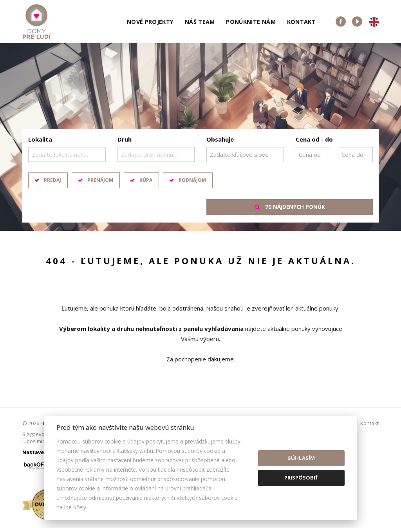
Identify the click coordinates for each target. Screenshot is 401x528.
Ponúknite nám (251, 21)
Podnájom (192, 180)
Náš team (200, 21)
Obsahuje (220, 139)
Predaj (52, 180)
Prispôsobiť (301, 477)
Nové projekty (150, 21)
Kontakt (301, 21)
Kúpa (145, 180)
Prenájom (100, 180)
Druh (124, 139)
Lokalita (40, 139)
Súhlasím (301, 458)
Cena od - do (314, 139)
